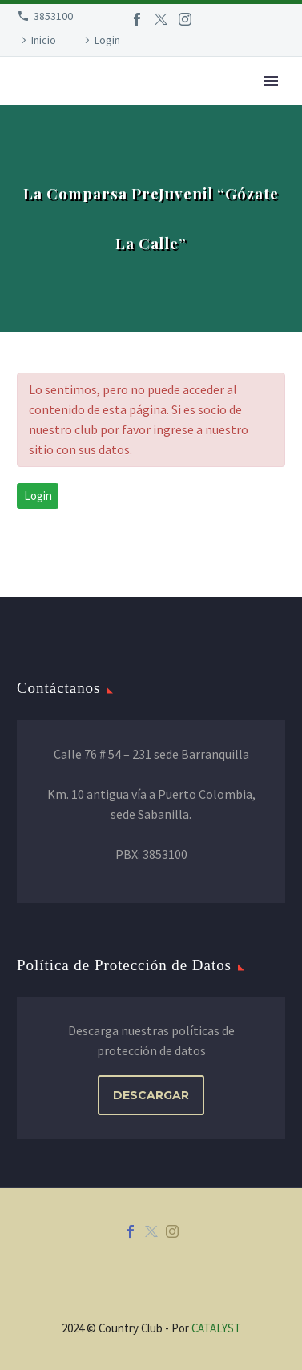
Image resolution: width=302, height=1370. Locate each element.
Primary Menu (271, 81)
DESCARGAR (151, 1095)
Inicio (43, 40)
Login (107, 40)
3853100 (53, 16)
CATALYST (216, 1328)
